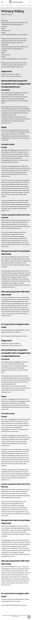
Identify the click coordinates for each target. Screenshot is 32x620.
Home (3, 5)
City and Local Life (20, 5)
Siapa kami (4, 20)
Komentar (4, 26)
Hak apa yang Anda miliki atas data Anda (13, 41)
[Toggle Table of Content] (2, 18)
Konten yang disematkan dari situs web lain (14, 34)
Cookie (3, 32)
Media (3, 28)
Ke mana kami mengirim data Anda (12, 42)
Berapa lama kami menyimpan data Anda (14, 38)
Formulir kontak (5, 30)
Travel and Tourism (10, 5)
